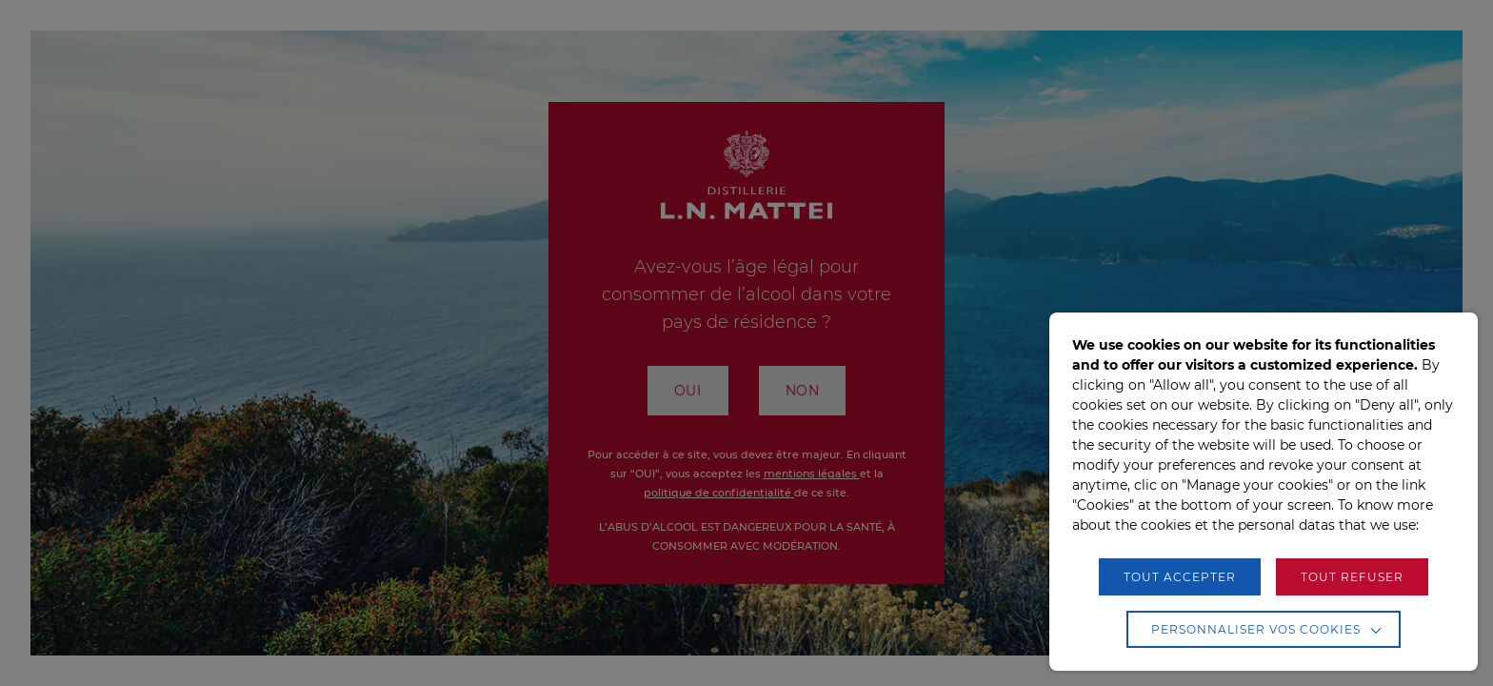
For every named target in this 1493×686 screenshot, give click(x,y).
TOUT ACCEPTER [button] (1180, 577)
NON (803, 390)
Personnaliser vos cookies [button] (1256, 629)
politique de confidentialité (719, 492)
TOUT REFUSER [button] (1352, 577)
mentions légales (812, 473)
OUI (688, 390)
